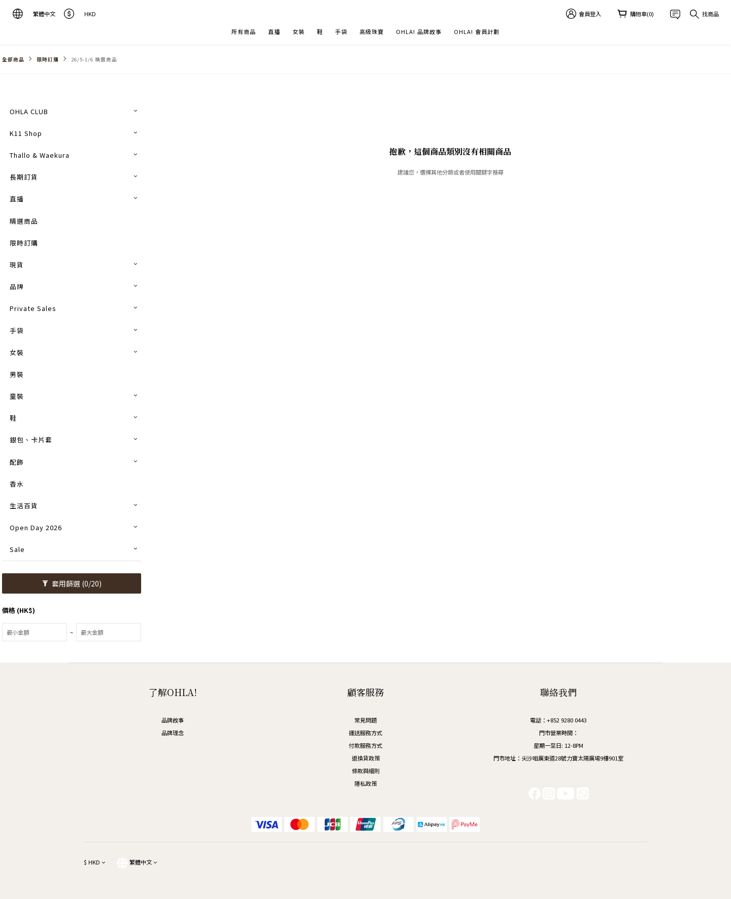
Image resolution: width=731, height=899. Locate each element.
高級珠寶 (371, 31)
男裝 (17, 374)
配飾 (17, 462)
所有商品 (243, 31)
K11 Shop (26, 133)
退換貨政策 (366, 758)
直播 (274, 31)
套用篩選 (72, 583)
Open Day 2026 (36, 527)
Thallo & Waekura (40, 155)
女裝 (298, 31)
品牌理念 (172, 733)
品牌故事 (172, 720)
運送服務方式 (365, 733)
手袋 (341, 31)
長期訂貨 (24, 177)
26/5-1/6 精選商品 (94, 59)
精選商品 (24, 221)
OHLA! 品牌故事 (419, 31)
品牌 (17, 286)
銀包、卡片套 (31, 439)
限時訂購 (48, 59)
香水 (17, 484)
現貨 (17, 264)
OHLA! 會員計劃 (477, 31)
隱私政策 (365, 783)
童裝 (17, 396)
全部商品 (13, 59)
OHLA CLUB (29, 111)
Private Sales (33, 308)
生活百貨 (24, 505)
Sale (17, 549)
